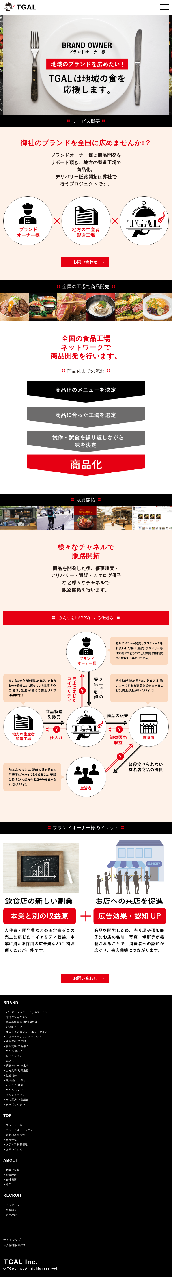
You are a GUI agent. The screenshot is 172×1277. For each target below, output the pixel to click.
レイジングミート (17, 1056)
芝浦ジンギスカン (17, 1017)
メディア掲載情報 (17, 1144)
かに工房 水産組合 (17, 1099)
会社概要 (11, 1179)
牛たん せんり (14, 1090)
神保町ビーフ (14, 1026)
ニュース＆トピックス (19, 1129)
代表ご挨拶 (13, 1170)
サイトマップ (12, 1239)
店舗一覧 (11, 1139)
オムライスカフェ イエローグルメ (27, 1031)
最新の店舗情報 (15, 1134)
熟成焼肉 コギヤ (16, 1080)
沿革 (8, 1184)
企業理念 (11, 1174)
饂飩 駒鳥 (12, 1075)
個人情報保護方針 (15, 1245)
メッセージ (13, 1205)
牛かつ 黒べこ (14, 1051)
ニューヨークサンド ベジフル (24, 1036)
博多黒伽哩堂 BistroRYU (21, 1022)
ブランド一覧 (14, 1125)
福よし (10, 1061)
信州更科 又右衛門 (17, 1046)
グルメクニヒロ (15, 1095)
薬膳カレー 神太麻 (17, 1065)
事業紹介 (11, 1209)
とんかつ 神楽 (14, 1085)
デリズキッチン (15, 1104)
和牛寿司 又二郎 (16, 1041)
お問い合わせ (85, 262)
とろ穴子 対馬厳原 (17, 1070)
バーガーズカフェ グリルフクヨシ (27, 1012)
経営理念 (11, 1214)
